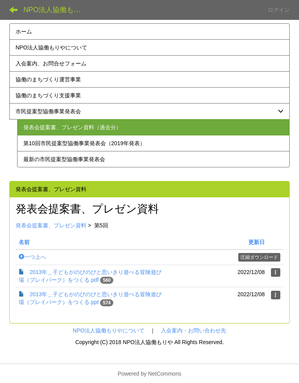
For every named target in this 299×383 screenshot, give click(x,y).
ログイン (279, 10)
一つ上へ (32, 257)
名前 (24, 242)
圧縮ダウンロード (259, 257)
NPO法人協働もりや (55, 10)
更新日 (256, 242)
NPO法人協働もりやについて (108, 330)
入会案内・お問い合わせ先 (193, 330)
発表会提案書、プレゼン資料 (51, 225)
